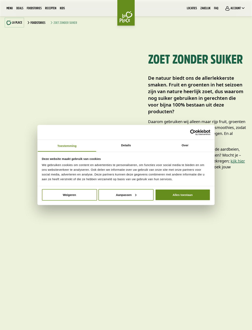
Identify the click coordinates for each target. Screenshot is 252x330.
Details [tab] (126, 145)
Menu (9, 8)
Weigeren (69, 194)
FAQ (216, 8)
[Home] (126, 13)
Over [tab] (185, 145)
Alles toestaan (183, 194)
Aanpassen (126, 194)
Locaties (192, 8)
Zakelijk (205, 8)
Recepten (50, 8)
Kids (62, 8)
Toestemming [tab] (67, 145)
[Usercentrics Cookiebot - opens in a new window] (193, 132)
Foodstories (34, 8)
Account (235, 8)
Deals (19, 8)
